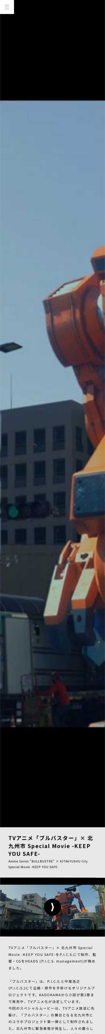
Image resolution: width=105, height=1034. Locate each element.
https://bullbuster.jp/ (54, 444)
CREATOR (18, 959)
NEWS (15, 950)
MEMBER (60, 950)
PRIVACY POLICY (23, 994)
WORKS (36, 950)
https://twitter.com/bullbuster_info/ (46, 457)
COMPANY (19, 967)
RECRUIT (46, 967)
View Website (18, 510)
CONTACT (72, 967)
